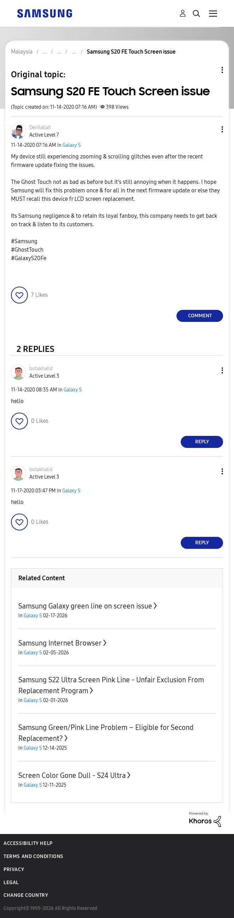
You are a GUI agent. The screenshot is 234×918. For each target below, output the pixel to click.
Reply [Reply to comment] (202, 442)
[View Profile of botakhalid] (41, 369)
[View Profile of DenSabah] (40, 128)
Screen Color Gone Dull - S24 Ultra (72, 775)
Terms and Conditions (34, 856)
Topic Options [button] (210, 70)
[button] (210, 129)
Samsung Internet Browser (60, 643)
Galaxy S (71, 145)
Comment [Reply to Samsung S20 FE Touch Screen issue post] (200, 316)
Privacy (14, 869)
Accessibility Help (28, 843)
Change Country (26, 895)
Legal (11, 883)
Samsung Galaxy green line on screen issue (85, 606)
